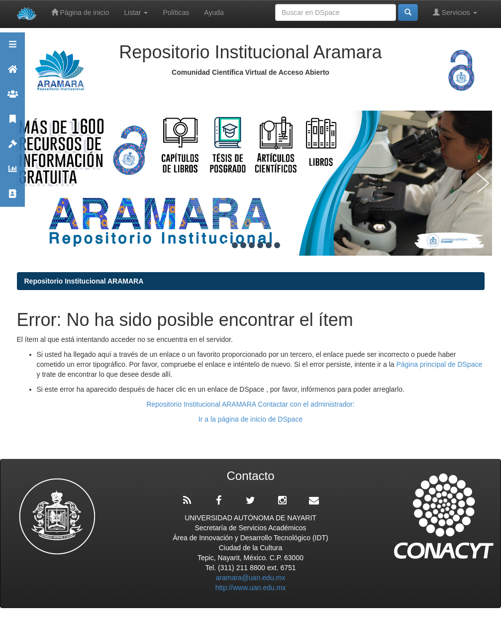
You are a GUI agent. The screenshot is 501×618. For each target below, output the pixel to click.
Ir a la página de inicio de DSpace (250, 419)
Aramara (12, 73)
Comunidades (12, 98)
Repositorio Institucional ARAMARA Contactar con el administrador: (250, 404)
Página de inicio (80, 12)
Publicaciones (12, 123)
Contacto (12, 198)
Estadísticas (12, 173)
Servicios (455, 12)
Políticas (176, 12)
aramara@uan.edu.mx (251, 578)
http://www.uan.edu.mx (250, 588)
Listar (136, 12)
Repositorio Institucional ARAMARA (84, 281)
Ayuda (213, 12)
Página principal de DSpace (439, 364)
